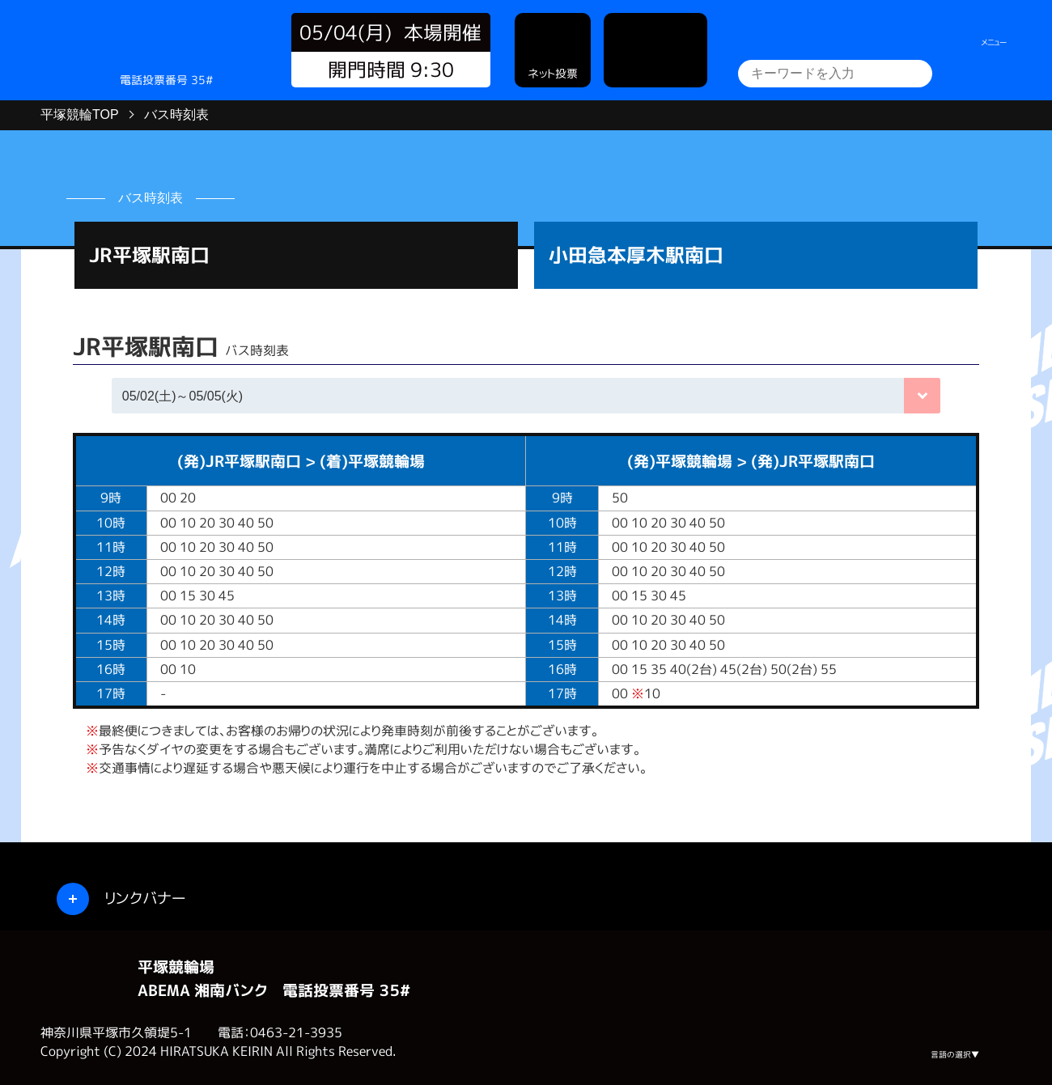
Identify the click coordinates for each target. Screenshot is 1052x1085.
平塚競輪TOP (79, 114)
